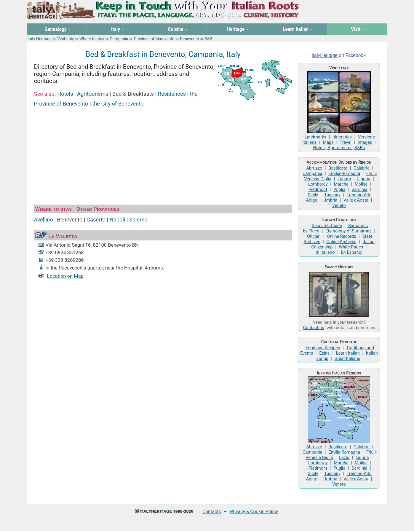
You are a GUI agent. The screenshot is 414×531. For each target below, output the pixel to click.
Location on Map (65, 276)
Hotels (65, 94)
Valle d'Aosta (355, 200)
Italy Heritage (40, 38)
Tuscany (332, 194)
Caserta (96, 219)
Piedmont (317, 189)
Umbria (330, 200)
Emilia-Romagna (344, 173)
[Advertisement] (163, 156)
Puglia (339, 189)
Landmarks (315, 137)
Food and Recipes (323, 347)
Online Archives (341, 241)
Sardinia (359, 189)
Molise (361, 184)
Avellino (43, 219)
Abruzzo (314, 168)
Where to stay (91, 38)
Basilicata (337, 168)
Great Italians (347, 358)
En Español (351, 252)
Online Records (341, 236)
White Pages (351, 247)
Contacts (211, 511)
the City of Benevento (118, 104)
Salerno (138, 219)
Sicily (313, 194)
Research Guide (327, 225)
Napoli (117, 219)
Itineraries (342, 137)
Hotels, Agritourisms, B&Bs (339, 147)
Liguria (363, 178)
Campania (119, 38)
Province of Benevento (154, 38)
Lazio (344, 457)
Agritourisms (92, 94)
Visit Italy (65, 38)
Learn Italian (348, 353)
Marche (341, 184)
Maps (328, 142)
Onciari (314, 236)
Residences (172, 94)
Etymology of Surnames (348, 231)
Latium (344, 178)
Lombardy (318, 184)
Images (365, 142)
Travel (345, 142)
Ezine (324, 353)
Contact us (313, 327)
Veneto (339, 205)
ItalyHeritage (325, 55)
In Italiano (325, 252)
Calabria (362, 168)
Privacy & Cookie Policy (254, 511)
